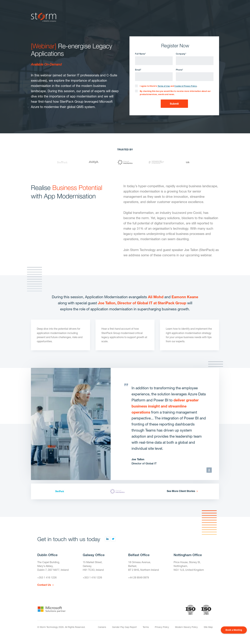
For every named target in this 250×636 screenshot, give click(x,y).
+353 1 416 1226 (47, 577)
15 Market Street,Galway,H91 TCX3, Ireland (93, 566)
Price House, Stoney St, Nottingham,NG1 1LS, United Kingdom (189, 566)
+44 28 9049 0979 (138, 577)
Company (181, 54)
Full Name (140, 54)
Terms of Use (164, 86)
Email (138, 70)
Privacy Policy (162, 627)
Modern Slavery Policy (186, 627)
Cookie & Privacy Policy (185, 86)
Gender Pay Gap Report (124, 627)
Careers (102, 627)
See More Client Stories (181, 490)
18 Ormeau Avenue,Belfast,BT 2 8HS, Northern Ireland (143, 566)
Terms (146, 627)
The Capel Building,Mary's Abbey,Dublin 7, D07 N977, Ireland (53, 566)
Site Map (208, 627)
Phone (179, 70)
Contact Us (44, 584)
